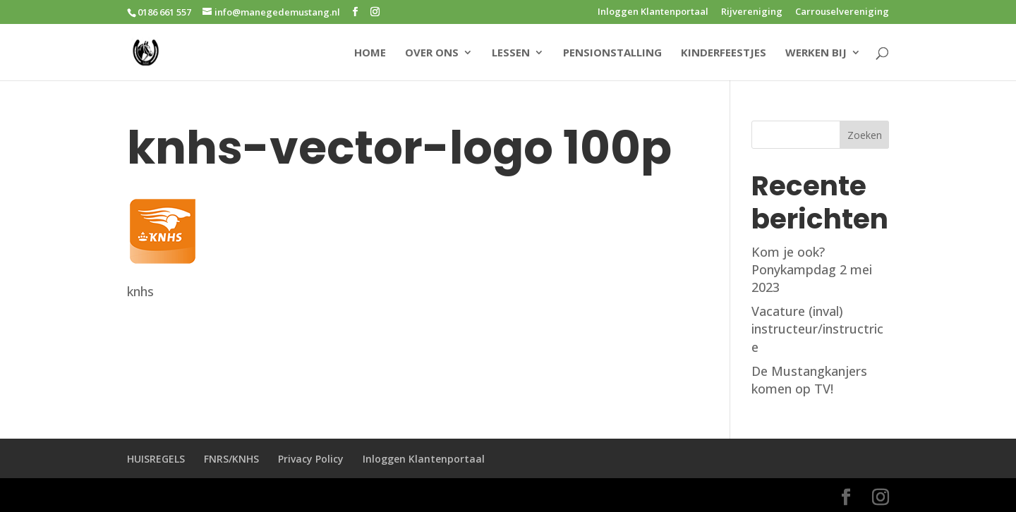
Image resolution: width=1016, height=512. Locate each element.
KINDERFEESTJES (723, 53)
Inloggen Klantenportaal (653, 12)
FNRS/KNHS (231, 458)
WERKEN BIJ (816, 53)
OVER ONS (432, 53)
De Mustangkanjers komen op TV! (809, 379)
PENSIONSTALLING (612, 53)
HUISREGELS (156, 458)
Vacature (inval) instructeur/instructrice (817, 329)
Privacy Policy (311, 458)
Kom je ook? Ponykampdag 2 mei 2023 (811, 269)
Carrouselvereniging (842, 12)
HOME (370, 53)
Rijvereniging (751, 12)
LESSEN (511, 53)
